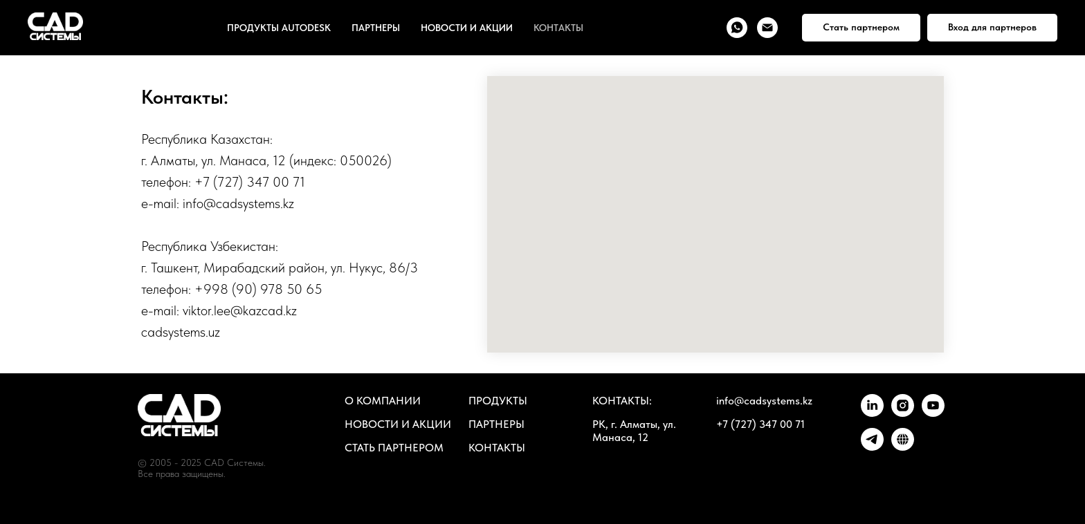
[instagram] (902, 413)
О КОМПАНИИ (383, 400)
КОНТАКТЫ (558, 27)
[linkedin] (872, 413)
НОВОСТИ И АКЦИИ (467, 27)
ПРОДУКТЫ (497, 400)
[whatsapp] (737, 27)
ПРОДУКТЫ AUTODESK (279, 27)
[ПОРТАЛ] (902, 447)
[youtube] (933, 413)
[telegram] (872, 447)
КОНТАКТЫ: (622, 400)
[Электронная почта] (767, 27)
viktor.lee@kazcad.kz (240, 310)
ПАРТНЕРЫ (376, 27)
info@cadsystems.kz (238, 203)
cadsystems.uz (180, 332)
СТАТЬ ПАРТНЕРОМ (394, 447)
